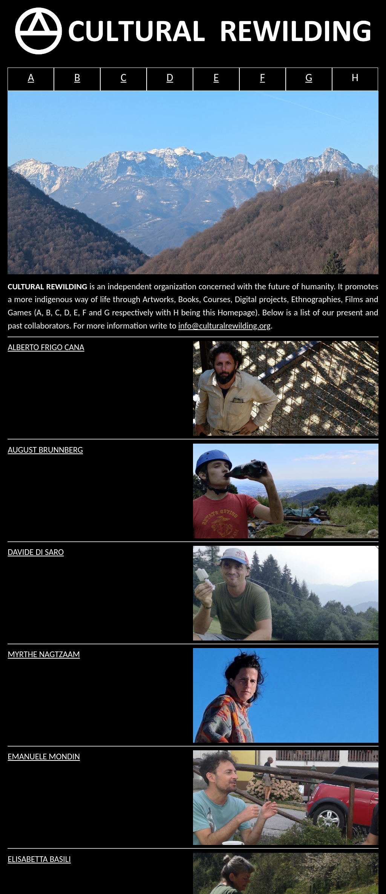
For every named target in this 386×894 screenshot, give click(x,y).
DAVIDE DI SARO (36, 552)
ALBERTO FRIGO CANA (46, 347)
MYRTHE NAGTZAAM (44, 654)
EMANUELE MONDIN (44, 756)
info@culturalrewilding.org (224, 326)
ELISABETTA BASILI (39, 859)
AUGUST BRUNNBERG (45, 450)
